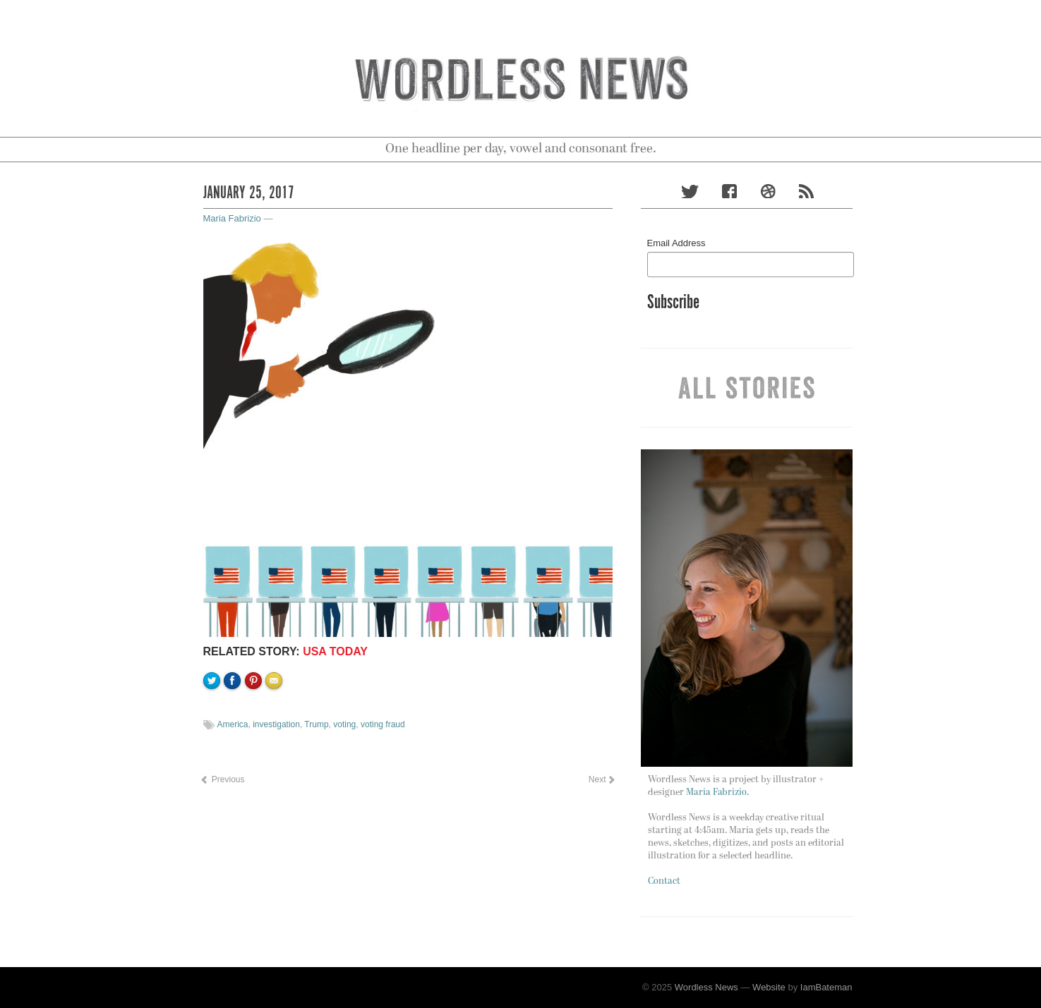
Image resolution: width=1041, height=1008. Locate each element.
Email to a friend (276, 728)
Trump (316, 724)
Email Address (676, 243)
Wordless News (706, 987)
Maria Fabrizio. (717, 792)
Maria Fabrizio (232, 218)
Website (769, 987)
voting (344, 724)
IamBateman (826, 987)
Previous (222, 779)
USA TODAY (335, 651)
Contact (664, 881)
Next (600, 779)
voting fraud (383, 724)
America (232, 724)
